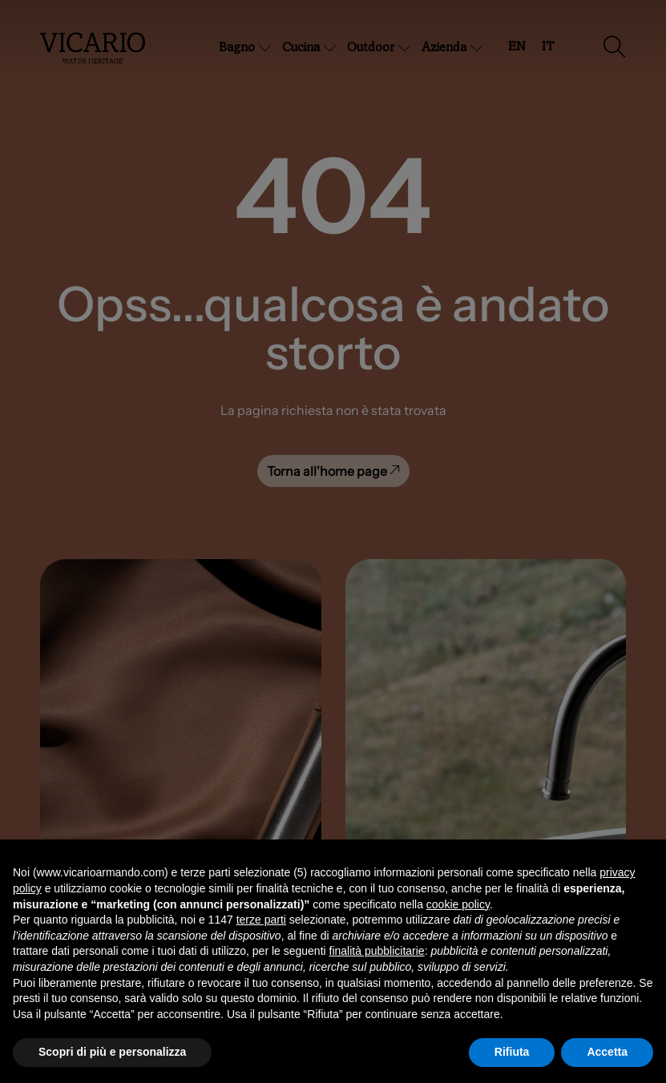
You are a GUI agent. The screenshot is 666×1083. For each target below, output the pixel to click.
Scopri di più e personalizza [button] (112, 1051)
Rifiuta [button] (512, 1051)
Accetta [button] (607, 1051)
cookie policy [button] (458, 904)
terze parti (261, 919)
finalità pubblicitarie (377, 950)
